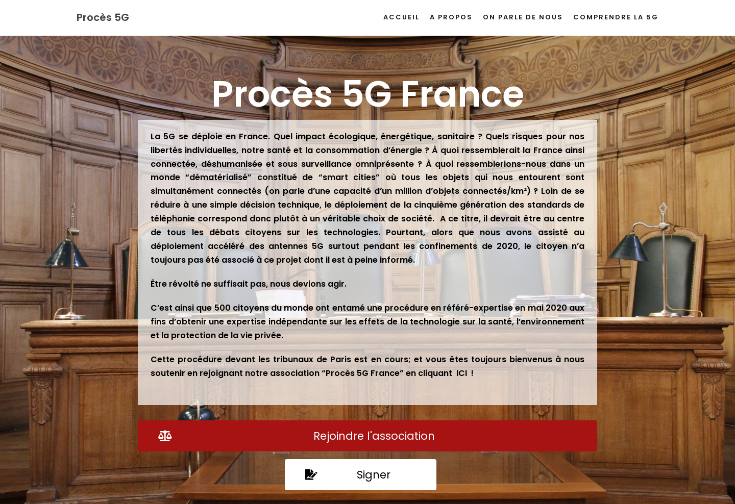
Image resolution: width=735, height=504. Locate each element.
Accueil (401, 17)
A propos (451, 17)
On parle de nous (523, 17)
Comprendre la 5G (615, 17)
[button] (367, 435)
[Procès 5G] (103, 18)
